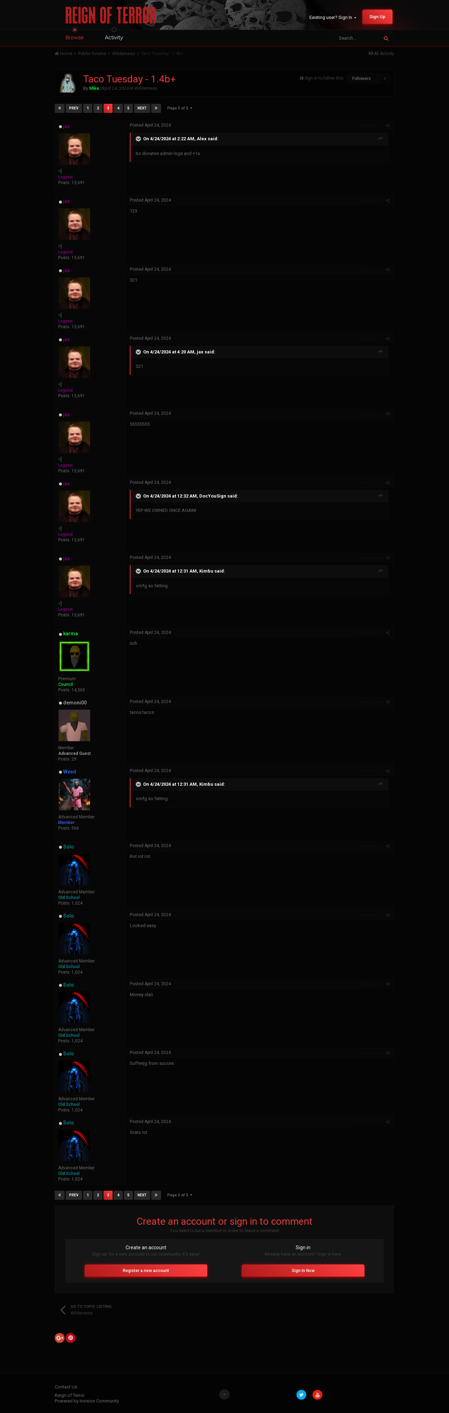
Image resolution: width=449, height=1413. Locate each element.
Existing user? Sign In (332, 17)
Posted (150, 125)
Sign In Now (303, 1270)
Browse (74, 37)
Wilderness (145, 88)
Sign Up (377, 16)
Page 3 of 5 (179, 108)
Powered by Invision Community (87, 1401)
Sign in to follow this (323, 78)
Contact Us (66, 1387)
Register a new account (146, 1270)
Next (142, 108)
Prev (74, 108)
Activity (114, 37)
